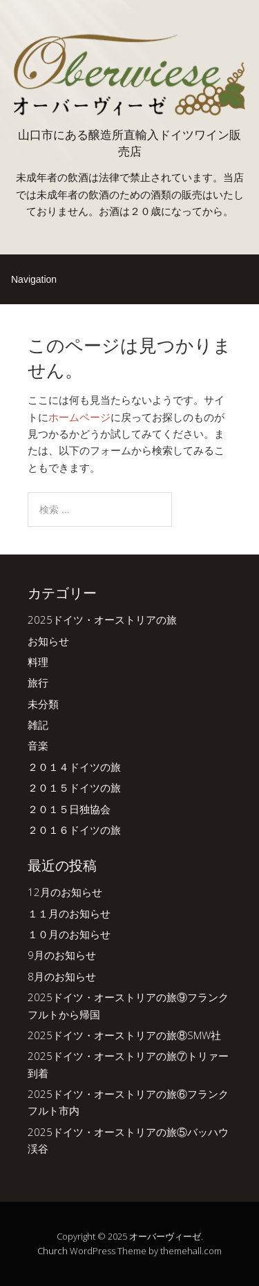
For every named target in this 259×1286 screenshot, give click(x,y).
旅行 (38, 682)
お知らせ (48, 641)
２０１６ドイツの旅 (74, 830)
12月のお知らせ (65, 892)
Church (52, 1251)
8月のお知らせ (62, 976)
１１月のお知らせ (69, 913)
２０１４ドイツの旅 (74, 767)
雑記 (38, 724)
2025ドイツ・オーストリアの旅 (102, 619)
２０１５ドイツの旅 (74, 787)
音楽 (38, 745)
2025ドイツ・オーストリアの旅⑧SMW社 (124, 1035)
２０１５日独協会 (69, 809)
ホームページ (79, 417)
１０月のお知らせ (69, 934)
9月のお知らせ (62, 955)
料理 (38, 662)
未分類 (43, 704)
